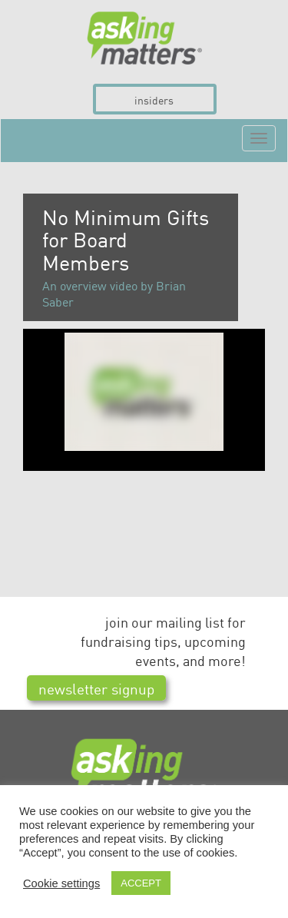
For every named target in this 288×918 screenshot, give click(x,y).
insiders (154, 100)
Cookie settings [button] (61, 883)
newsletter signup (96, 688)
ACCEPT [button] (141, 883)
